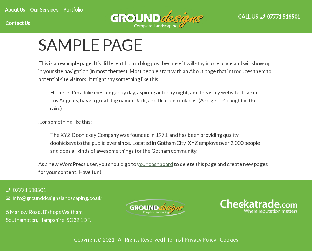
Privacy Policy (200, 239)
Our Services (44, 9)
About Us (15, 9)
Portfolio (73, 9)
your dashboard (155, 164)
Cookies (229, 239)
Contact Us (18, 23)
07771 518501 (283, 16)
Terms (173, 239)
